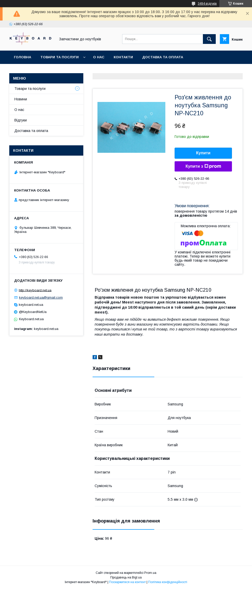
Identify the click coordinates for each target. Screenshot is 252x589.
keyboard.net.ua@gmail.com (41, 297)
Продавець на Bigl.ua (126, 577)
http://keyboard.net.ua (35, 290)
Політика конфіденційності (167, 582)
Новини (20, 99)
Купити (203, 153)
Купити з (203, 166)
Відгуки (20, 120)
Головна (22, 57)
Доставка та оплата (162, 57)
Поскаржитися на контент (127, 582)
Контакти (123, 57)
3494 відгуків (207, 3)
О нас (98, 57)
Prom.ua (150, 573)
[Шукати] (209, 39)
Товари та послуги (59, 57)
